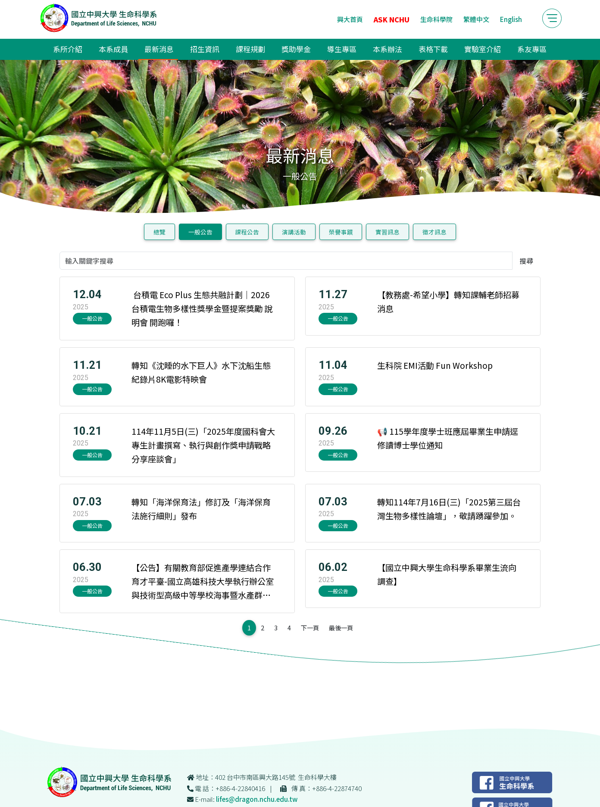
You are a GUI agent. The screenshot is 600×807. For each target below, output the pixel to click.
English (511, 19)
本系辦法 (387, 49)
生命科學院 (436, 19)
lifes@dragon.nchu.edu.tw (256, 799)
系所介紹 (67, 49)
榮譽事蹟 (341, 231)
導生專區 (341, 49)
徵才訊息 (434, 231)
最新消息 (159, 49)
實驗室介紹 (482, 49)
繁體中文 (476, 19)
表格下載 (433, 49)
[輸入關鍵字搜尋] (285, 261)
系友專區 (532, 49)
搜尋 (526, 260)
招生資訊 (204, 49)
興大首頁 (350, 19)
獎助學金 (296, 49)
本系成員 (113, 49)
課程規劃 (250, 49)
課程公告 (247, 231)
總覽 (159, 231)
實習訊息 (387, 231)
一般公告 (200, 231)
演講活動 (294, 231)
